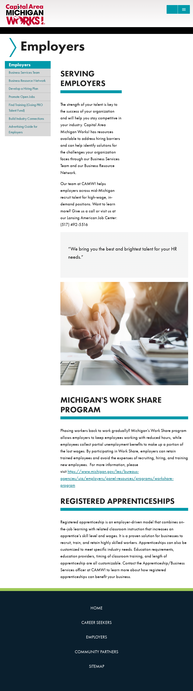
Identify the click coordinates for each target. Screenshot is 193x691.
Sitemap (96, 666)
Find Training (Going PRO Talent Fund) (26, 108)
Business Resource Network (27, 80)
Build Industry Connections (26, 118)
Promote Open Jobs (22, 96)
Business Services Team (24, 72)
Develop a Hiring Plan (23, 88)
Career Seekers (96, 622)
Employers (19, 65)
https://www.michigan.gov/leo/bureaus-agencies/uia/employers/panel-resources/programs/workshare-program (117, 478)
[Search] (172, 9)
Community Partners (96, 652)
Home (96, 608)
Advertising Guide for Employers (23, 129)
